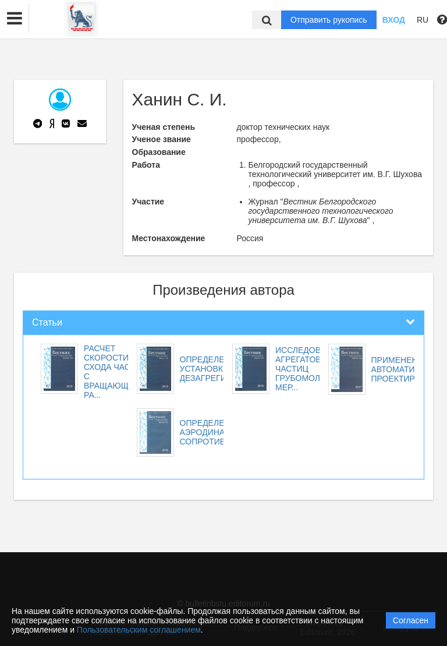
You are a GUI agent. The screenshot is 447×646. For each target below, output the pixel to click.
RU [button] (422, 19)
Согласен (410, 620)
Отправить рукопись (328, 19)
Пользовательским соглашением (139, 629)
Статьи (47, 322)
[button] (14, 18)
